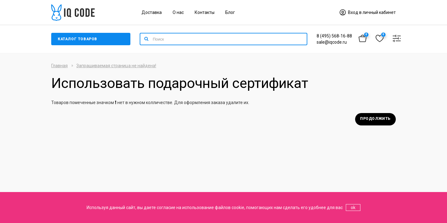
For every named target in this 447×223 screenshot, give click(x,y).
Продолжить (375, 118)
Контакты (204, 12)
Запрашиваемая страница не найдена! (116, 65)
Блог (230, 12)
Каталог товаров (77, 39)
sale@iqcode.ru (332, 42)
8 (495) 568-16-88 (334, 35)
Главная (59, 65)
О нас (178, 12)
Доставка (152, 12)
